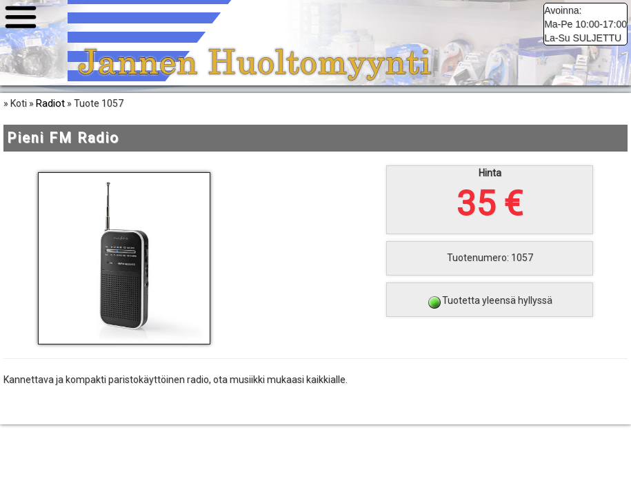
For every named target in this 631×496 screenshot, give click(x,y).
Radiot (50, 103)
